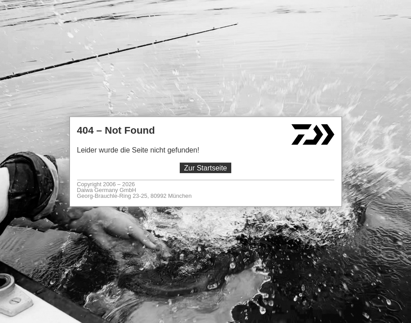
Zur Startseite (205, 168)
